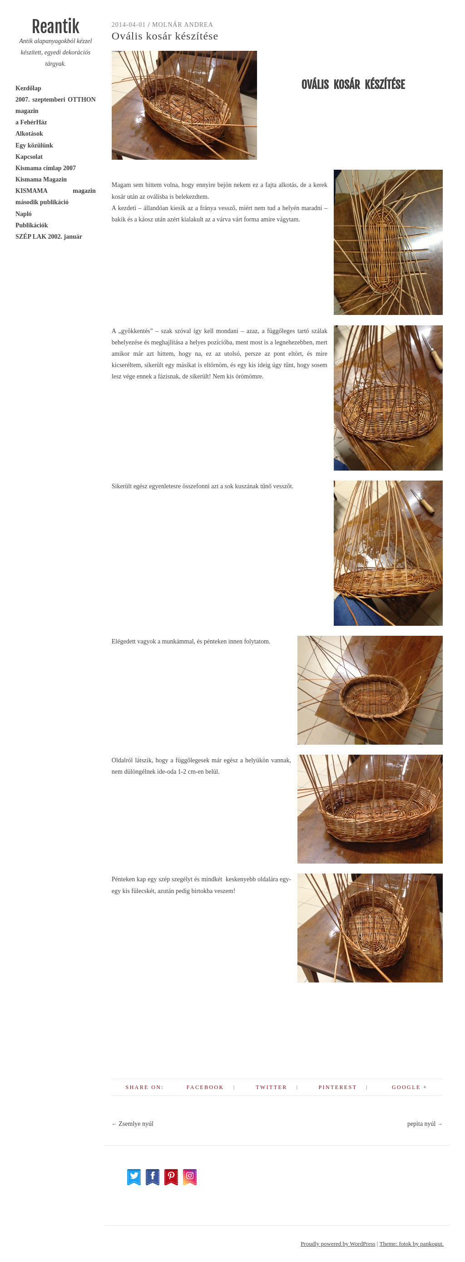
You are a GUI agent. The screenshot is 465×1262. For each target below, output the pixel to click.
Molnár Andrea (182, 24)
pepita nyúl (425, 1123)
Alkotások (29, 133)
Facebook (205, 1087)
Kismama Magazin (41, 179)
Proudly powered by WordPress (338, 1243)
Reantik (55, 27)
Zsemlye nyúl (132, 1123)
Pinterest (337, 1087)
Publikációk (31, 225)
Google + (409, 1087)
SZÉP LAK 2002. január (48, 236)
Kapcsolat (29, 156)
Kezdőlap (28, 88)
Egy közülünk (34, 145)
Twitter (271, 1087)
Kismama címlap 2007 (45, 168)
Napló (23, 214)
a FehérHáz (31, 122)
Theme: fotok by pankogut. (411, 1243)
